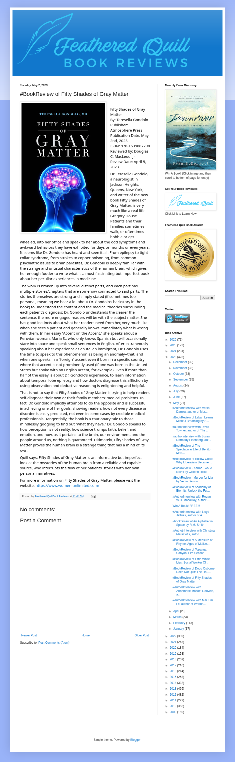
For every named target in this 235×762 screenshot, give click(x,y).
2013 (173, 688)
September (181, 379)
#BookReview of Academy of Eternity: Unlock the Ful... (191, 488)
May (176, 403)
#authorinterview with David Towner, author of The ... (190, 428)
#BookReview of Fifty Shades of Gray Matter (192, 579)
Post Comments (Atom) (54, 642)
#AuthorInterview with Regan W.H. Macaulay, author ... (191, 498)
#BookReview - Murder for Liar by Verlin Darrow (192, 479)
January (179, 628)
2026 (173, 339)
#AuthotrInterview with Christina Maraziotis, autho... (193, 532)
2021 (173, 642)
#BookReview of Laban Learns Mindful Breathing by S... (192, 419)
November (180, 368)
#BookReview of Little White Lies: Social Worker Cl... (191, 560)
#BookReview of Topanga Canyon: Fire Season (189, 551)
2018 (173, 659)
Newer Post (29, 635)
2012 (173, 694)
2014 (173, 683)
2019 (173, 653)
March (177, 617)
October (179, 374)
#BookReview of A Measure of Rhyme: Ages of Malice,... (192, 541)
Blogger (135, 740)
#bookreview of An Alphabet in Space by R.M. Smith (192, 523)
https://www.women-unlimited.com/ (67, 485)
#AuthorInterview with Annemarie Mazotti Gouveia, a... (193, 590)
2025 (173, 345)
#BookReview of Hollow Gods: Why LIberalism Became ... (192, 460)
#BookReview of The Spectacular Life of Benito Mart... (191, 449)
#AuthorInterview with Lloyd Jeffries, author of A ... (190, 513)
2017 (173, 665)
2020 (173, 647)
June (176, 397)
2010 (173, 706)
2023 (173, 357)
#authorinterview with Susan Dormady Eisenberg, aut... (191, 438)
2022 (173, 636)
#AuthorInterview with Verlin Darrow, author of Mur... (191, 409)
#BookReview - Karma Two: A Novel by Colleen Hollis (192, 469)
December (180, 362)
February (179, 623)
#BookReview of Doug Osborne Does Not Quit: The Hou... (193, 570)
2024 (173, 351)
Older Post (141, 635)
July (176, 391)
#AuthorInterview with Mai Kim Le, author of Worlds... (192, 601)
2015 (173, 677)
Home (86, 635)
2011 (173, 700)
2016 (173, 671)
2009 (173, 712)
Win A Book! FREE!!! (186, 506)
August (178, 385)
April (176, 611)
